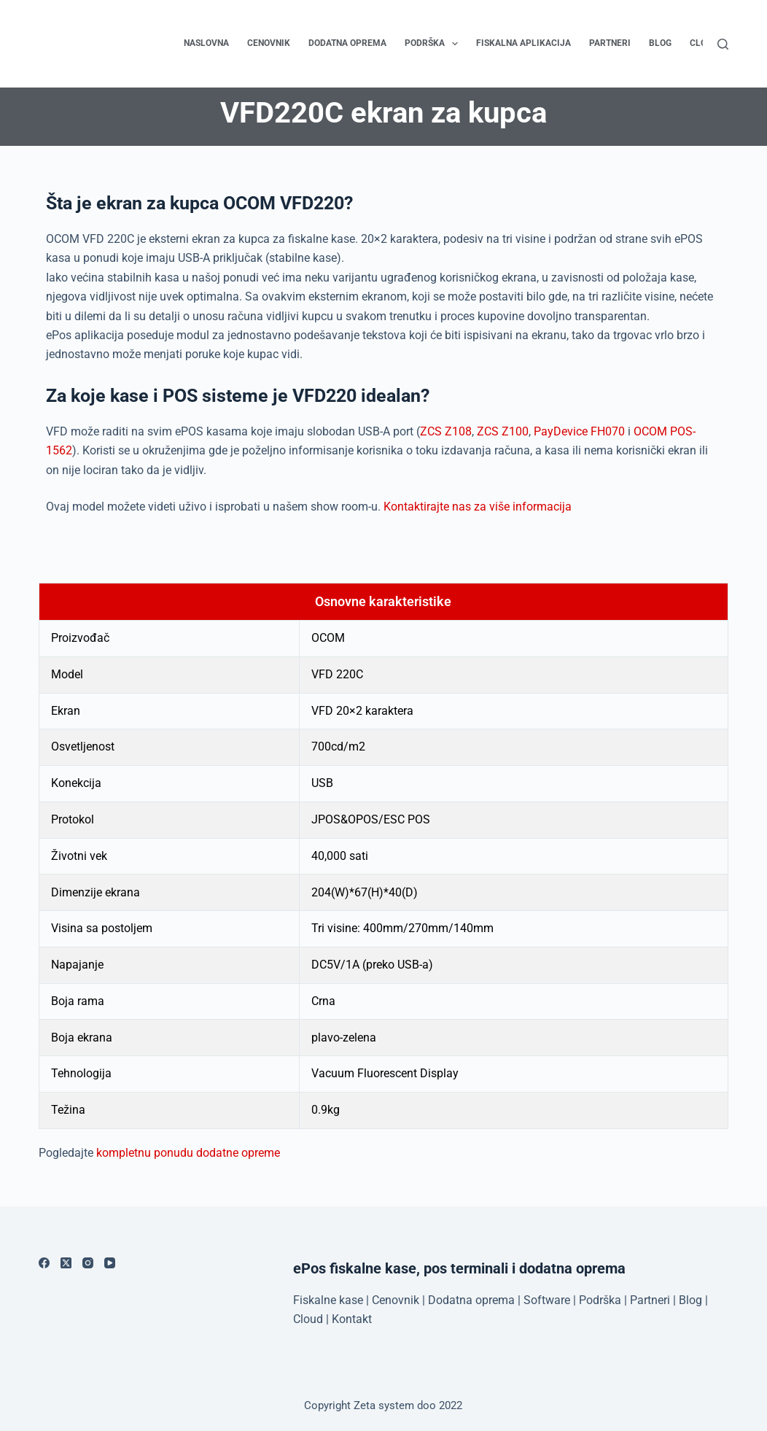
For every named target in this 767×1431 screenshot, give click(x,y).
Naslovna (206, 43)
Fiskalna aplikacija (523, 43)
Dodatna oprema (347, 43)
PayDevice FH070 (579, 431)
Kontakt (352, 1319)
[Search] (722, 44)
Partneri (610, 43)
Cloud (308, 1319)
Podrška (434, 44)
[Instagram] (87, 1262)
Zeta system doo (395, 1405)
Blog (660, 43)
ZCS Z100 (503, 431)
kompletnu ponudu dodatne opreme (188, 1153)
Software (546, 1300)
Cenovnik (268, 43)
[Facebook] (44, 1262)
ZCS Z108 (446, 431)
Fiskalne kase (328, 1300)
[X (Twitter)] (66, 1262)
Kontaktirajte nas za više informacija (478, 506)
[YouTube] (109, 1262)
